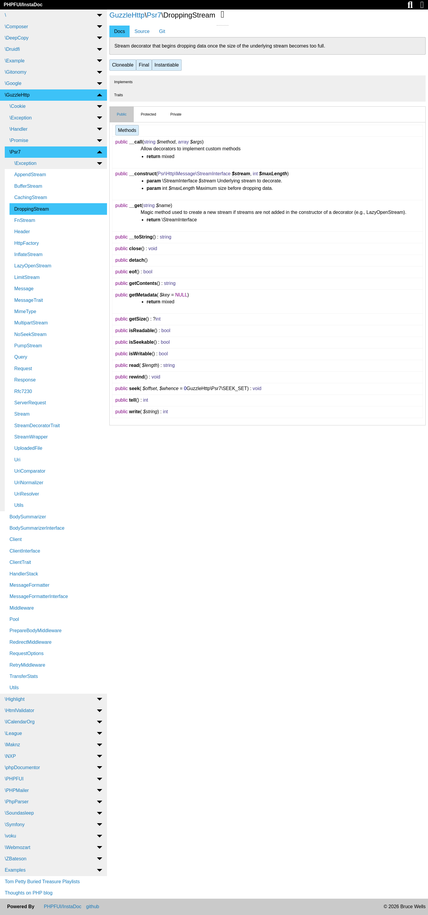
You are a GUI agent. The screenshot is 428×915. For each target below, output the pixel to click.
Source (142, 31)
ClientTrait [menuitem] (20, 562)
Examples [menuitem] (15, 870)
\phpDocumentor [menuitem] (22, 767)
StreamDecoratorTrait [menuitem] (37, 425)
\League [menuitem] (13, 733)
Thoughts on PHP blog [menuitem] (29, 892)
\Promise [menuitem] (19, 140)
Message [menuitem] (24, 288)
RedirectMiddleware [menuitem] (30, 642)
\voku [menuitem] (10, 835)
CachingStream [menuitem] (30, 197)
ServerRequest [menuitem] (30, 402)
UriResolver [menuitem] (26, 493)
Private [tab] (175, 114)
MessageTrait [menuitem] (28, 300)
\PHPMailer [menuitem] (17, 790)
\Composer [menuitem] (16, 26)
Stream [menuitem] (22, 414)
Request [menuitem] (23, 368)
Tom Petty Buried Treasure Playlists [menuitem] (42, 881)
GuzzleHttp (127, 15)
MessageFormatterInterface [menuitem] (39, 596)
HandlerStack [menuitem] (24, 573)
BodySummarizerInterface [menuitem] (37, 528)
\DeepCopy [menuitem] (17, 37)
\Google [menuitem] (13, 83)
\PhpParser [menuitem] (17, 801)
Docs (119, 31)
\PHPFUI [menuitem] (14, 778)
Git (162, 31)
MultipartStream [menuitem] (31, 322)
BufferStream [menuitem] (28, 186)
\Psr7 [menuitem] (15, 151)
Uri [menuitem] (17, 459)
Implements (123, 82)
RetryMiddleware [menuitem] (27, 665)
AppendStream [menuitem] (30, 174)
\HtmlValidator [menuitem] (19, 710)
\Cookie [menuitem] (18, 106)
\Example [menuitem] (15, 60)
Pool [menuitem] (14, 619)
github (92, 906)
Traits (118, 95)
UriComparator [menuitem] (29, 471)
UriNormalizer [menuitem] (28, 482)
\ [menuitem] (5, 15)
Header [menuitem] (22, 231)
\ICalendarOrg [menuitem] (20, 721)
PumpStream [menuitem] (28, 345)
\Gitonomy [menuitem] (15, 72)
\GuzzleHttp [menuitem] (17, 94)
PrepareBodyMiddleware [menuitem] (36, 630)
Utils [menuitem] (18, 505)
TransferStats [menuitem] (24, 676)
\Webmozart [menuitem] (17, 847)
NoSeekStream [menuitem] (30, 334)
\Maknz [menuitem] (12, 744)
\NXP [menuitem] (10, 756)
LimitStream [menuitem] (27, 277)
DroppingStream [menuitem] (31, 209)
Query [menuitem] (20, 356)
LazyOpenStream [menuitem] (32, 265)
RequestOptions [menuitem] (27, 653)
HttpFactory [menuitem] (26, 243)
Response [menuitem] (25, 379)
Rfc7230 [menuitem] (23, 391)
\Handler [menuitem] (18, 129)
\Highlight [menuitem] (15, 699)
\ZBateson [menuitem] (15, 858)
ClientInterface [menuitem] (25, 550)
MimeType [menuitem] (25, 311)
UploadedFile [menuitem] (28, 448)
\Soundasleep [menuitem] (19, 812)
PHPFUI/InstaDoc (23, 4)
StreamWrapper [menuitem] (31, 436)
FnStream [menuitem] (24, 220)
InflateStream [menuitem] (28, 254)
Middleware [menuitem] (22, 607)
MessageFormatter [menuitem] (29, 585)
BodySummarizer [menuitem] (28, 516)
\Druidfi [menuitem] (12, 49)
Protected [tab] (148, 114)
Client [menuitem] (16, 539)
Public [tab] (122, 114)
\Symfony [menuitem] (15, 824)
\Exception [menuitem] (21, 117)
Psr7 (154, 15)
